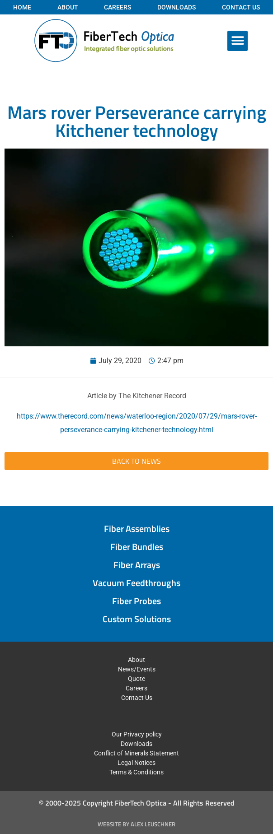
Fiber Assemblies (136, 529)
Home (22, 7)
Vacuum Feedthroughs (136, 583)
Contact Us (241, 7)
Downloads (176, 7)
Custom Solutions (137, 619)
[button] (237, 41)
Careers (117, 7)
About (67, 7)
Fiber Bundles (136, 547)
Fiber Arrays (136, 565)
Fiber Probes (136, 601)
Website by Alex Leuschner (136, 824)
